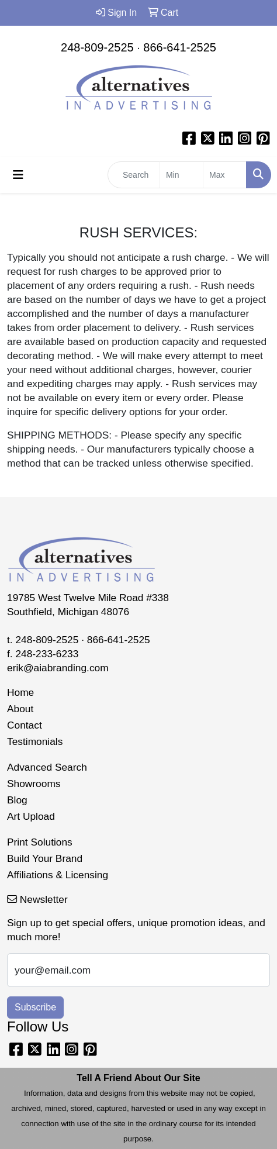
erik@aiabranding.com (58, 668)
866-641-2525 (179, 47)
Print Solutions (39, 842)
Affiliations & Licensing (57, 875)
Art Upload (31, 816)
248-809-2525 (97, 47)
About (20, 709)
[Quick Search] (134, 174)
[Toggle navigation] (18, 175)
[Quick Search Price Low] (181, 174)
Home (20, 692)
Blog (17, 800)
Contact (24, 725)
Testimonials (35, 741)
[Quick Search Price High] (225, 174)
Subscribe (35, 1007)
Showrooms (34, 783)
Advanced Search (47, 767)
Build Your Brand (44, 858)
